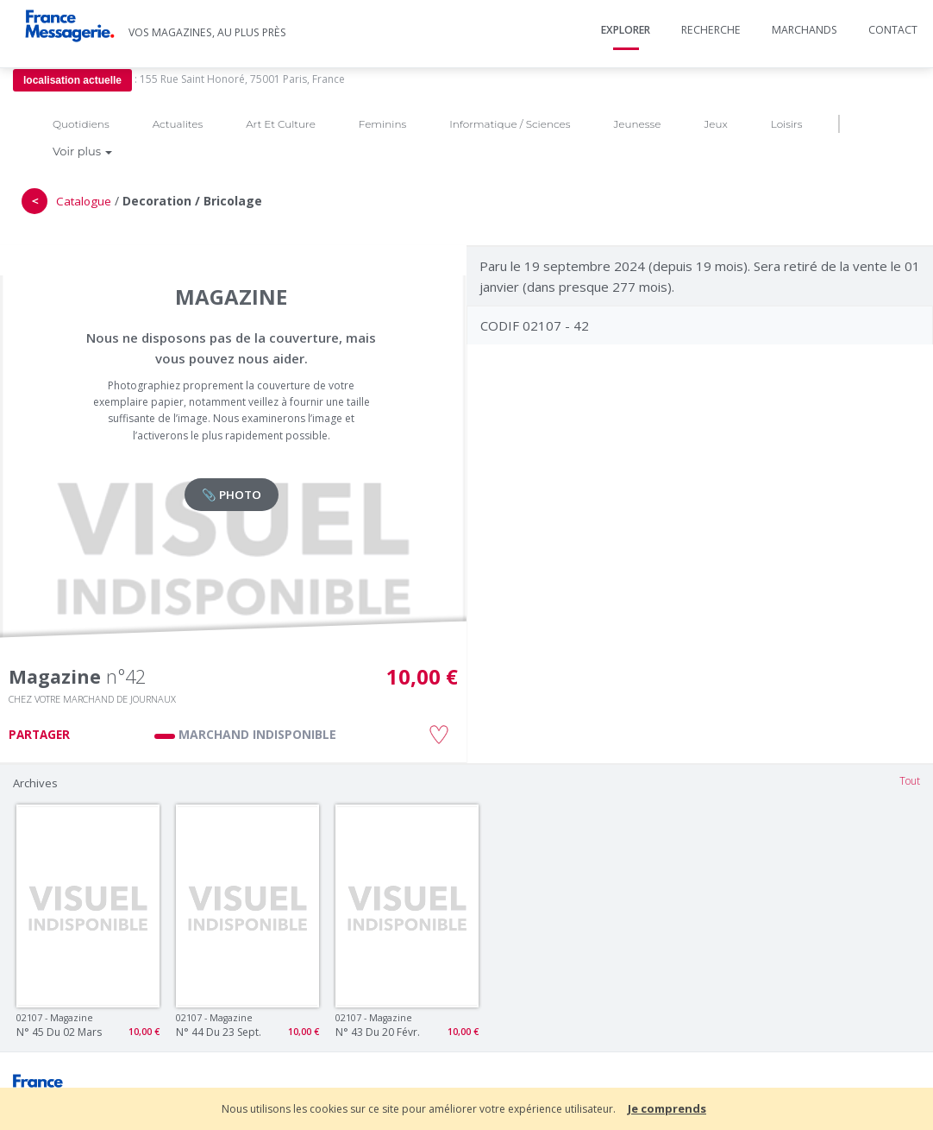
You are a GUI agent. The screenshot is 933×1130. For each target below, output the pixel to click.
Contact (892, 29)
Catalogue (83, 201)
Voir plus (82, 151)
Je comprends (667, 1108)
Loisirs (787, 123)
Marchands (804, 29)
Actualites (178, 123)
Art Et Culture (281, 123)
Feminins (382, 123)
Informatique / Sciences (509, 123)
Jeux (715, 123)
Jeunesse (637, 123)
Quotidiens (81, 123)
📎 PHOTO (231, 494)
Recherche (711, 29)
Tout (909, 780)
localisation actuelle (72, 80)
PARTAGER (39, 734)
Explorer (625, 29)
